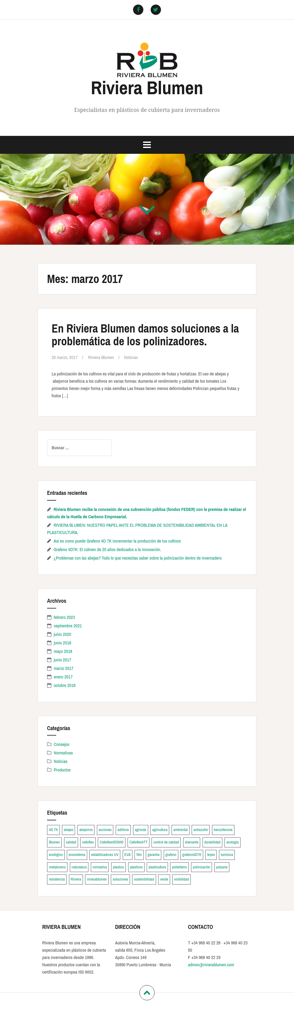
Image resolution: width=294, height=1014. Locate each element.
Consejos (61, 744)
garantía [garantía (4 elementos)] (153, 854)
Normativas (63, 753)
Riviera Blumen (147, 87)
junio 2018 (62, 643)
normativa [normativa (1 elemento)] (100, 867)
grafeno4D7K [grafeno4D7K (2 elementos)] (191, 854)
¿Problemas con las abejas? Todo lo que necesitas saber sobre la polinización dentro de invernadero (137, 558)
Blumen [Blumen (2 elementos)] (54, 842)
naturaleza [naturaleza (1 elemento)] (79, 867)
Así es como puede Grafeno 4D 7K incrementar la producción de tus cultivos (117, 541)
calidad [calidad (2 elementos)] (71, 842)
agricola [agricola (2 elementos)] (140, 829)
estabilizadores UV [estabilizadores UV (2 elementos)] (104, 854)
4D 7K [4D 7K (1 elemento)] (53, 829)
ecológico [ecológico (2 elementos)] (56, 854)
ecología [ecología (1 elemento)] (232, 842)
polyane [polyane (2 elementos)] (221, 867)
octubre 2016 (65, 685)
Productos (62, 770)
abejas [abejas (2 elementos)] (68, 829)
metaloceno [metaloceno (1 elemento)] (57, 867)
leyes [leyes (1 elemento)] (211, 854)
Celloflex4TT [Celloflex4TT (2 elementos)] (138, 842)
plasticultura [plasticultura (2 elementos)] (157, 867)
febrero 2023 (64, 617)
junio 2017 (62, 660)
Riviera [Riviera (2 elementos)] (76, 879)
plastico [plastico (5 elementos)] (118, 867)
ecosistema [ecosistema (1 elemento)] (77, 854)
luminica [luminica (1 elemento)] (227, 854)
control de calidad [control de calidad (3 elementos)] (166, 842)
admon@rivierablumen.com (211, 964)
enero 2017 (63, 677)
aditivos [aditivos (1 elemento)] (123, 829)
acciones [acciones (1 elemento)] (105, 829)
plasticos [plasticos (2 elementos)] (136, 867)
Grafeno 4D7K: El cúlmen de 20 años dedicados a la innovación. (107, 549)
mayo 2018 (63, 651)
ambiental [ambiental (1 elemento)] (180, 829)
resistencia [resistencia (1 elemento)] (57, 879)
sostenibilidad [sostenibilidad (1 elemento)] (144, 879)
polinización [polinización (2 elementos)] (201, 867)
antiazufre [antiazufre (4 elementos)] (200, 829)
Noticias (131, 357)
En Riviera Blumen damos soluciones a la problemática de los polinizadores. (145, 335)
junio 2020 (62, 634)
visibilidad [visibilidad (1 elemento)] (181, 879)
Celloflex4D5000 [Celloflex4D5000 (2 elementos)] (111, 842)
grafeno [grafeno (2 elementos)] (171, 854)
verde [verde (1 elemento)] (164, 879)
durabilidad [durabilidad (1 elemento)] (212, 842)
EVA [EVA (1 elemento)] (128, 854)
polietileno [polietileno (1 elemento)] (179, 867)
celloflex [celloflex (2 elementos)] (88, 842)
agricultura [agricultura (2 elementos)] (159, 829)
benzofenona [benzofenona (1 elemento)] (223, 829)
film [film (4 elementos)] (139, 854)
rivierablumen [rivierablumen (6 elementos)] (97, 879)
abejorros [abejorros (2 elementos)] (86, 829)
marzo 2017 (64, 668)
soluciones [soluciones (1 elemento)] (120, 879)
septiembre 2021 (68, 626)
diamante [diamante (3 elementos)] (191, 842)
